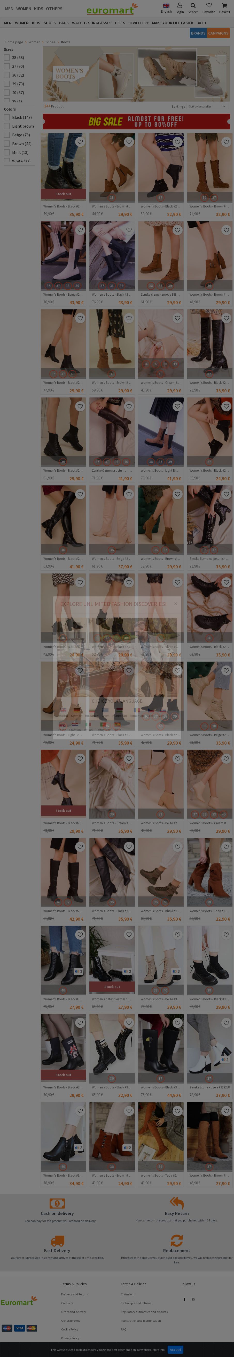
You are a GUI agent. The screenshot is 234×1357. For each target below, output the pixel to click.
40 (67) (18, 92)
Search (193, 8)
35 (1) (17, 101)
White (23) (21, 161)
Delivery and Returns (75, 1294)
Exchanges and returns (136, 1303)
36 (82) (18, 75)
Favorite (208, 8)
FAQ (124, 1329)
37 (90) (18, 66)
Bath (201, 22)
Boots (66, 42)
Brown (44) (22, 143)
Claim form (128, 1294)
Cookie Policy (69, 1329)
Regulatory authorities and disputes (144, 1312)
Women (24, 9)
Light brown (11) (27, 126)
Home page (14, 42)
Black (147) (22, 117)
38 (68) (18, 57)
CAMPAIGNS (218, 33)
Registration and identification (141, 1320)
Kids (38, 9)
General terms (70, 1320)
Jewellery (139, 22)
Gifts (120, 22)
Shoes (50, 22)
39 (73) (18, 83)
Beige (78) (21, 134)
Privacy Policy (70, 1338)
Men (9, 9)
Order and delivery (73, 1312)
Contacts (67, 1303)
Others (54, 9)
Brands (198, 33)
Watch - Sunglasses (92, 22)
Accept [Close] (175, 1349)
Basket (224, 8)
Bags (64, 22)
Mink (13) (20, 152)
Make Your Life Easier (172, 22)
